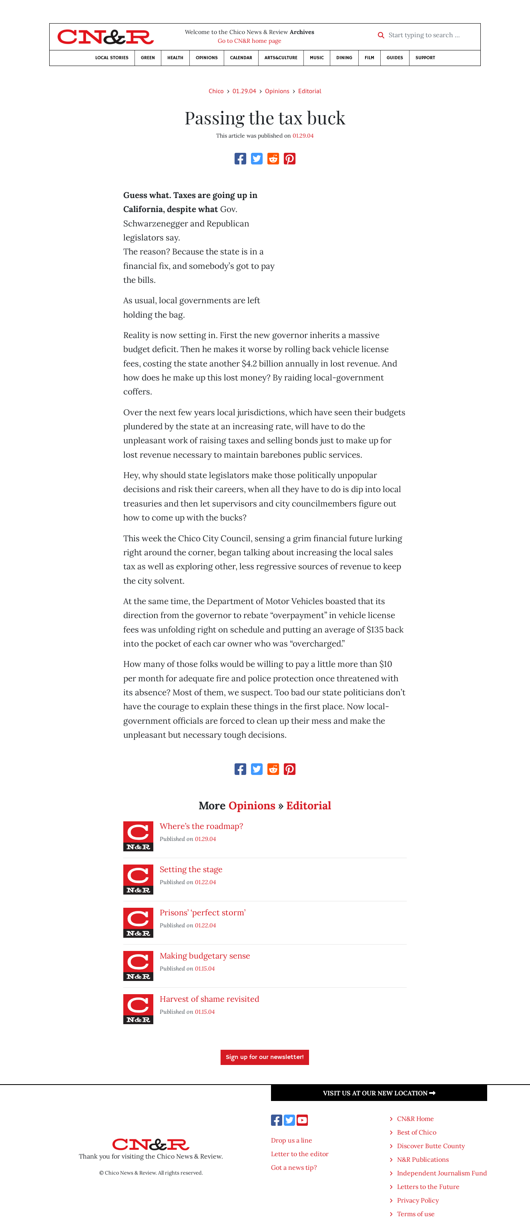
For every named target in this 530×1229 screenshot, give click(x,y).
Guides (395, 58)
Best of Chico (416, 1132)
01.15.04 (205, 968)
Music (317, 58)
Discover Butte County (431, 1146)
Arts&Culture (281, 58)
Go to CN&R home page (249, 40)
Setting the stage (191, 869)
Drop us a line (291, 1140)
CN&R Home (415, 1119)
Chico (216, 91)
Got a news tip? (294, 1167)
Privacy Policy (418, 1200)
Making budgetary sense (205, 956)
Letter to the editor (300, 1154)
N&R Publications (423, 1159)
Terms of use (416, 1214)
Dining (344, 58)
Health (175, 58)
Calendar (241, 58)
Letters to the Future (428, 1187)
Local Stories (111, 58)
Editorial (309, 91)
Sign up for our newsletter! (265, 1057)
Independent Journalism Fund (442, 1173)
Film (369, 58)
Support (425, 58)
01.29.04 (244, 91)
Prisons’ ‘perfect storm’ (202, 912)
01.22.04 (205, 882)
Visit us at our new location (379, 1093)
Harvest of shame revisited (209, 999)
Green (148, 58)
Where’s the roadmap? (201, 826)
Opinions (207, 58)
